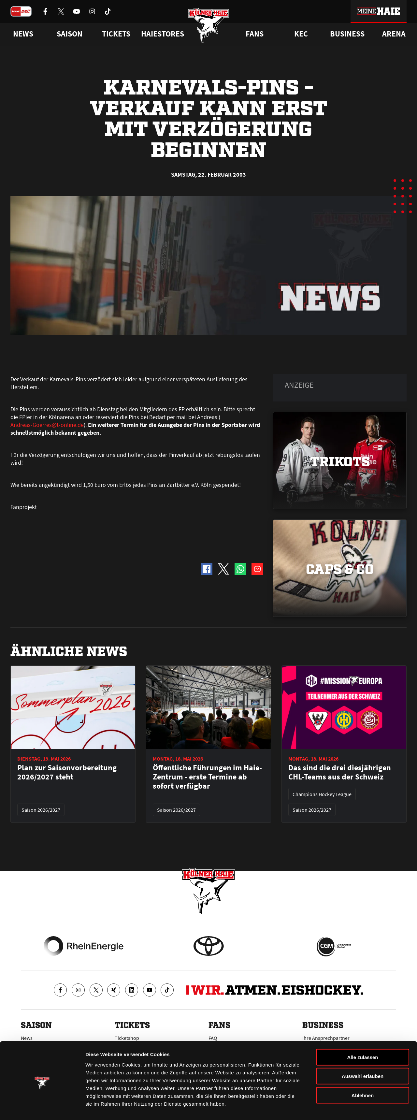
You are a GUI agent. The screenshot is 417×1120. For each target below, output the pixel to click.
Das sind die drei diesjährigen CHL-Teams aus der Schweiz (339, 772)
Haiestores (162, 34)
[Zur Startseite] (208, 27)
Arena (394, 34)
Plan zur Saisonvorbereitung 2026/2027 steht (67, 772)
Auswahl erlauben (362, 1053)
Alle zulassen (362, 1034)
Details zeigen (346, 1107)
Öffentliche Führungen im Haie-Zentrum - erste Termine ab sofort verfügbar (207, 777)
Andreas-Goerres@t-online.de (47, 425)
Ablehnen (363, 1072)
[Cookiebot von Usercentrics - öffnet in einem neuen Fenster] (42, 1107)
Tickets (116, 34)
